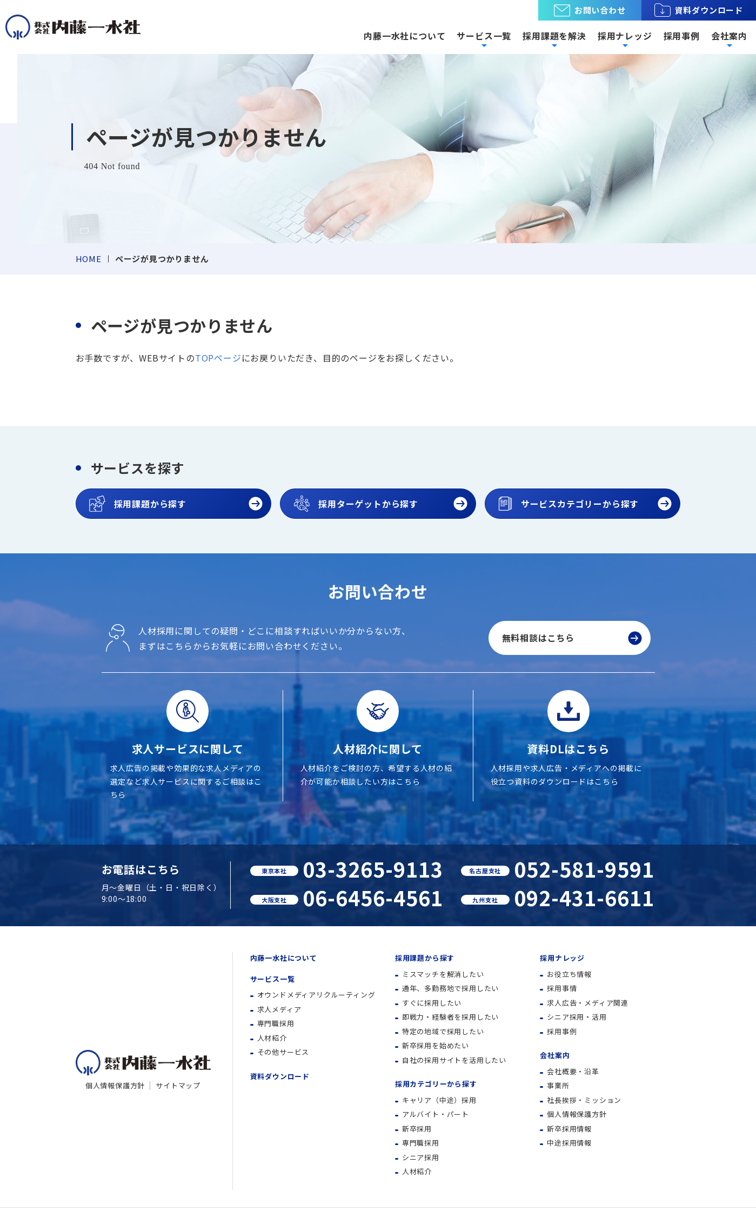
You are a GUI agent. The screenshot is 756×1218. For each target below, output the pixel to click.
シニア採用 (420, 1157)
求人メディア (279, 1009)
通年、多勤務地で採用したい (450, 988)
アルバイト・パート (435, 1114)
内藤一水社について (404, 35)
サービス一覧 (272, 979)
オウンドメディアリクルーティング (316, 994)
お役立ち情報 (569, 974)
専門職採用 (276, 1023)
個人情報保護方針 (115, 1085)
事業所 (558, 1085)
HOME (89, 258)
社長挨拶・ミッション (584, 1100)
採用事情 (562, 988)
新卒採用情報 (569, 1128)
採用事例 (682, 35)
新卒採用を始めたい (435, 1045)
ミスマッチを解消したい (443, 974)
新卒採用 (417, 1128)
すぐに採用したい (431, 1003)
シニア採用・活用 (576, 1017)
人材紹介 (272, 1038)
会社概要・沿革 (573, 1071)
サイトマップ (178, 1085)
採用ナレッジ (562, 958)
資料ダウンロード (698, 10)
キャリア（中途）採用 (439, 1100)
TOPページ (218, 357)
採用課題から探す (424, 958)
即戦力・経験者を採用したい (450, 1017)
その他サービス (283, 1052)
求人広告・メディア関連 (587, 1003)
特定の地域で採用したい (443, 1031)
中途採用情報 (569, 1142)
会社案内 (555, 1055)
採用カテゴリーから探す (436, 1084)
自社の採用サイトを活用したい (454, 1060)
